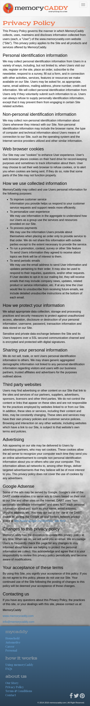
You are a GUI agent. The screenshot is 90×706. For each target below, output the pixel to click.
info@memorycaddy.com (18, 621)
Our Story (12, 683)
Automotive (12, 642)
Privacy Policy (14, 687)
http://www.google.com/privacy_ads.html (39, 520)
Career (10, 646)
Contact (10, 695)
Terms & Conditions (18, 691)
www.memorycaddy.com (18, 615)
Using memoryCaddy (19, 665)
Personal (11, 650)
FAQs (8, 668)
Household (12, 638)
